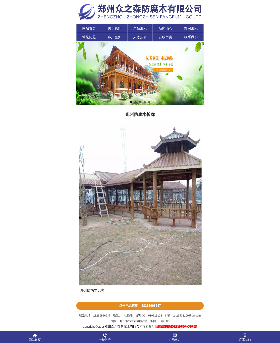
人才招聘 (140, 37)
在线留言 (165, 37)
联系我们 (191, 37)
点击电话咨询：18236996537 (140, 305)
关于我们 (114, 28)
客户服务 (114, 37)
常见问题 (89, 37)
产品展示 (140, 28)
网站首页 (89, 28)
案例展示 (191, 28)
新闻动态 (165, 28)
